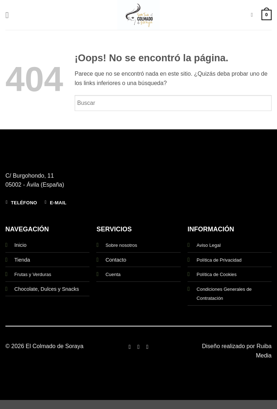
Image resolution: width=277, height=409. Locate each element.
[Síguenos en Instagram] (138, 346)
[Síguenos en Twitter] (147, 346)
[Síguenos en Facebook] (129, 346)
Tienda (22, 260)
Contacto (115, 260)
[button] (9, 15)
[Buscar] (253, 15)
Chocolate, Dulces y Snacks (46, 289)
